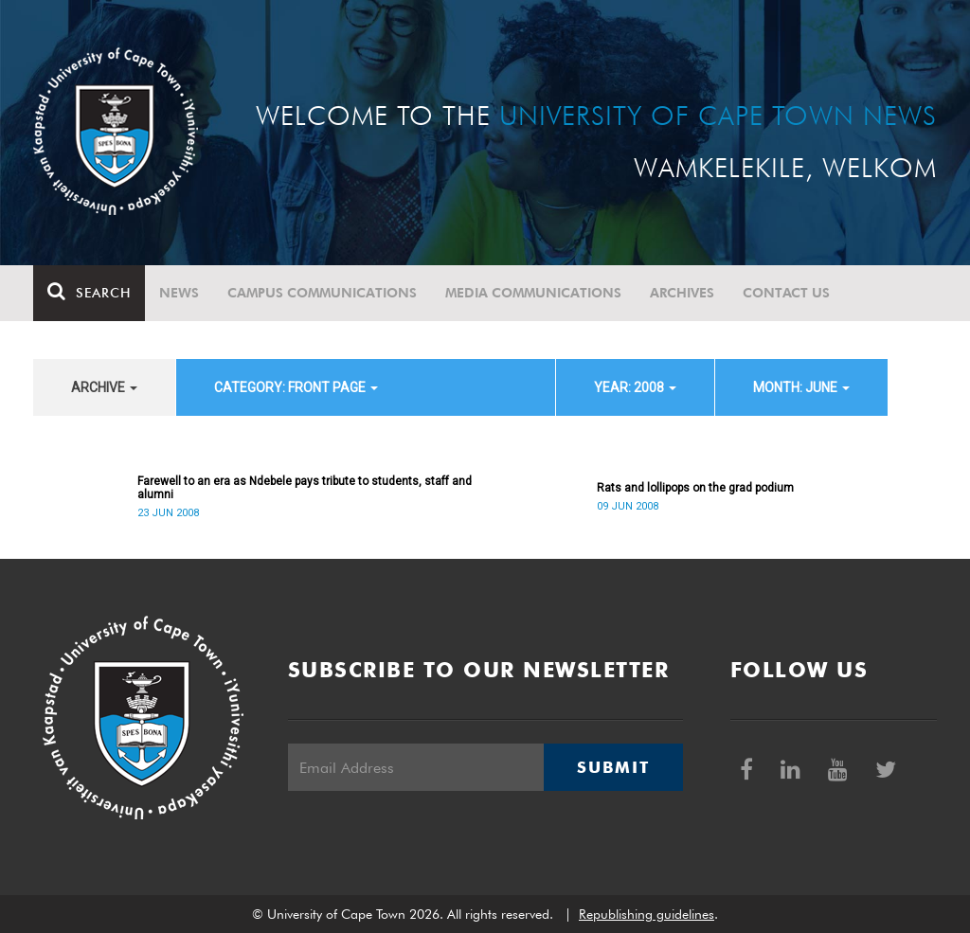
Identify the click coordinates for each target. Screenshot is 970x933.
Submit (613, 767)
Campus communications (322, 292)
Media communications (533, 292)
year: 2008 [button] (635, 387)
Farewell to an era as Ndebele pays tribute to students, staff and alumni (304, 488)
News (179, 292)
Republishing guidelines (646, 914)
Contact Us (786, 292)
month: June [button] (801, 387)
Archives (682, 292)
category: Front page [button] (296, 387)
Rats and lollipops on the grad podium (695, 487)
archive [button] (104, 387)
